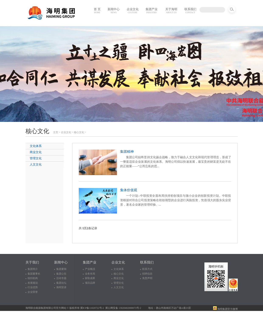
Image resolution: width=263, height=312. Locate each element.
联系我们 (190, 11)
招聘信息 (147, 273)
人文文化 (36, 164)
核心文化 (79, 132)
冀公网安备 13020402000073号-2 (123, 307)
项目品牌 (90, 282)
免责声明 (147, 278)
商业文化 (36, 152)
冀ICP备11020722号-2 (92, 307)
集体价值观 (128, 190)
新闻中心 (114, 11)
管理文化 (36, 158)
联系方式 (147, 269)
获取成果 (90, 278)
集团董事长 (34, 273)
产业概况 (90, 269)
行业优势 (33, 287)
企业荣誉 (33, 292)
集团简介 (33, 269)
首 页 (97, 11)
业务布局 (90, 273)
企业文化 (133, 11)
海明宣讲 (61, 287)
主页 (55, 132)
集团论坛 (61, 282)
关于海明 (171, 11)
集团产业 (152, 11)
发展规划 (33, 282)
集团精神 (127, 151)
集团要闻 (61, 269)
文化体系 (36, 146)
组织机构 (33, 278)
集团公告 (61, 273)
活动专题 (61, 278)
